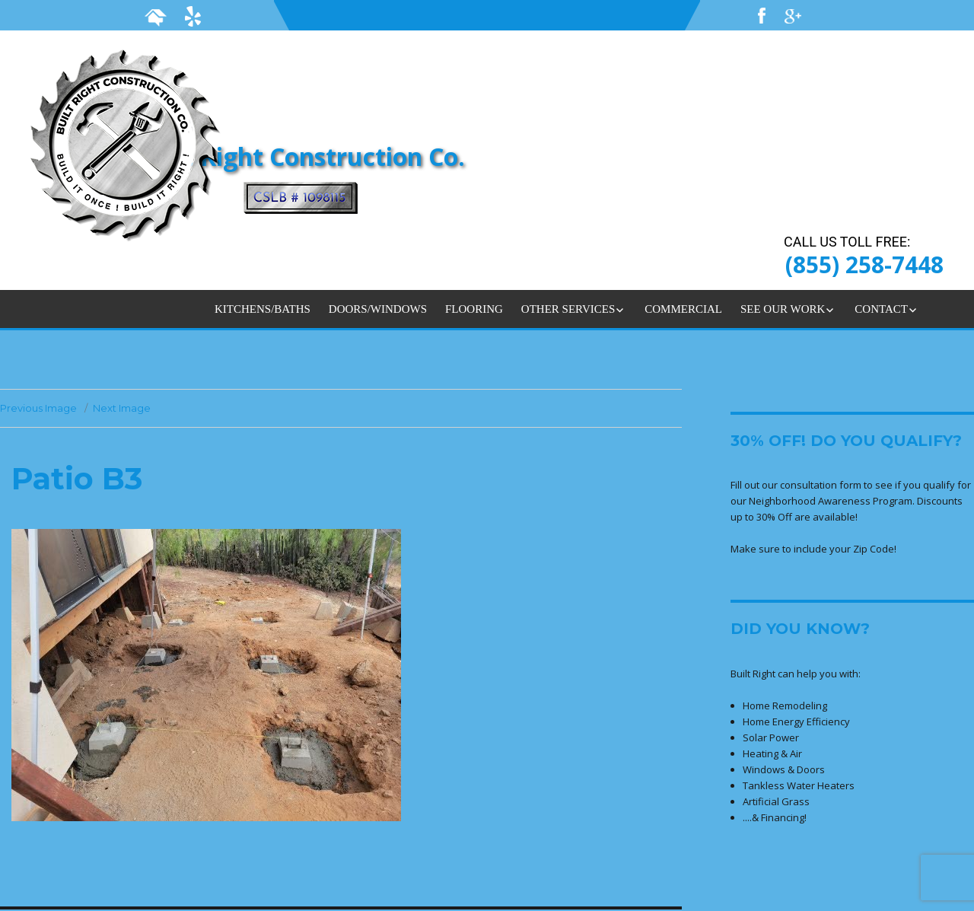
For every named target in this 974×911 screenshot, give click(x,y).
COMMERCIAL (683, 309)
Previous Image (38, 408)
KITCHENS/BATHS (262, 309)
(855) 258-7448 (864, 264)
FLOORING (474, 309)
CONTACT (881, 309)
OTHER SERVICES (568, 309)
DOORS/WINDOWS (378, 309)
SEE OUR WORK (782, 309)
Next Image (122, 408)
